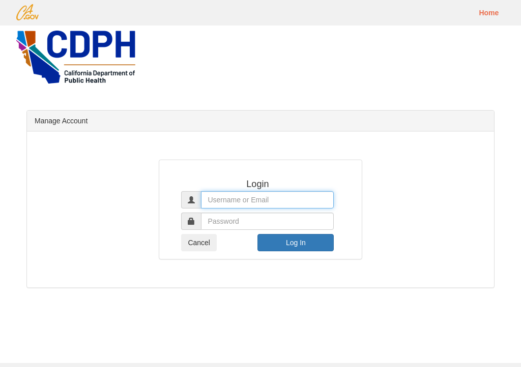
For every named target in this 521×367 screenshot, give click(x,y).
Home (489, 13)
